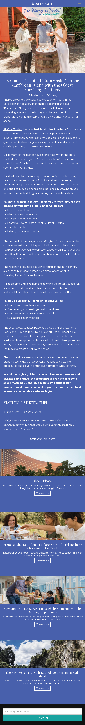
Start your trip (43, 718)
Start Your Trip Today (42, 438)
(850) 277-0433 (42, 3)
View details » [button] (42, 493)
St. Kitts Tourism (12, 129)
